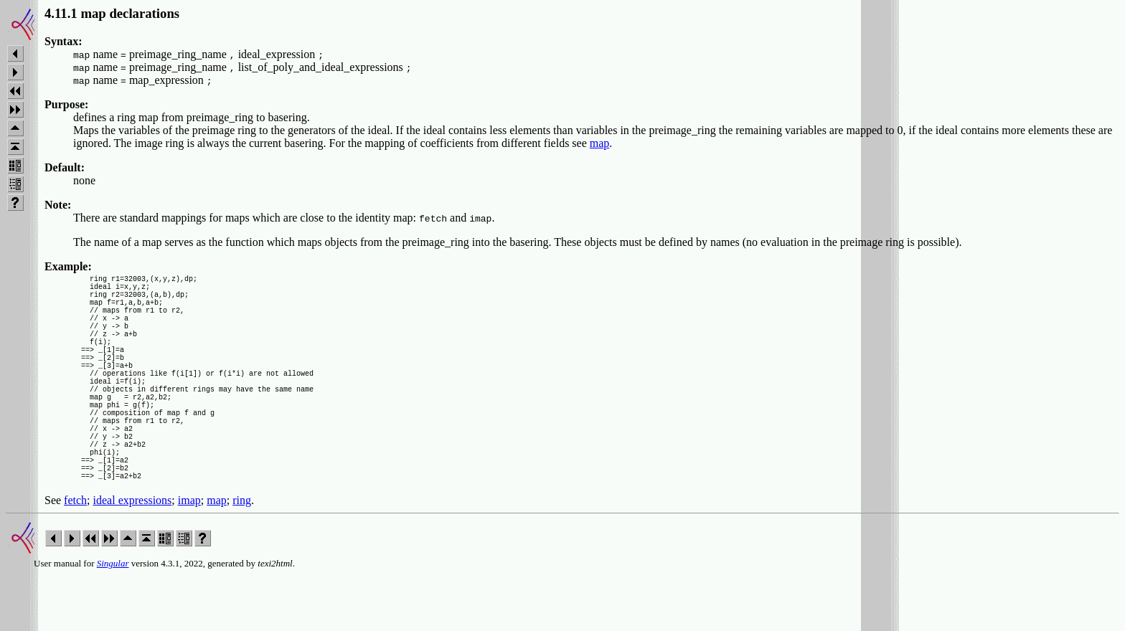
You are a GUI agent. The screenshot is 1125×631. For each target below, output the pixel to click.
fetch (75, 556)
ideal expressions (132, 556)
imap (189, 556)
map (600, 143)
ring (241, 556)
